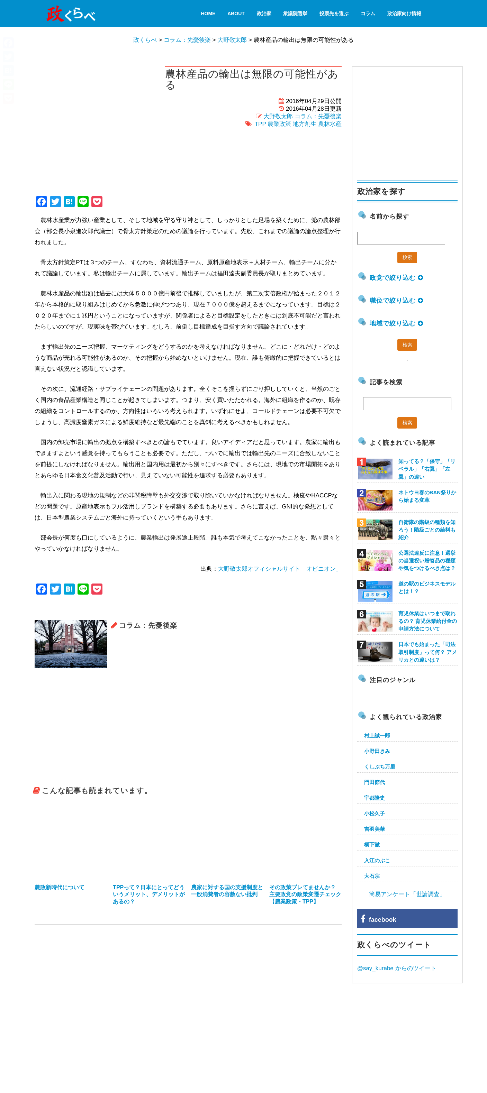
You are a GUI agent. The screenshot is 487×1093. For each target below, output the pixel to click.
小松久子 (374, 813)
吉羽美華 (374, 829)
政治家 (264, 13)
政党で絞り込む (396, 277)
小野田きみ (377, 751)
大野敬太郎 (278, 116)
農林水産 (330, 124)
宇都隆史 (374, 798)
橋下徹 (372, 844)
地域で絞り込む (396, 323)
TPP (260, 124)
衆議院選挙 (295, 13)
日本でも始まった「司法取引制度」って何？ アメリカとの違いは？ (427, 651)
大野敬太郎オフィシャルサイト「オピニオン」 (280, 569)
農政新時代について (59, 887)
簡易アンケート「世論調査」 (407, 894)
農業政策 (279, 124)
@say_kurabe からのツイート (396, 968)
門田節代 (374, 782)
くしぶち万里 (379, 767)
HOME (208, 13)
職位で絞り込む (396, 300)
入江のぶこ (377, 860)
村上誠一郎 (377, 735)
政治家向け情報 (404, 13)
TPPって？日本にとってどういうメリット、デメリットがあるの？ (149, 894)
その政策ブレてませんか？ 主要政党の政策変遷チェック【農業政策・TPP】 (305, 894)
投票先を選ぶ (334, 13)
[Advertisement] (188, 723)
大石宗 (372, 876)
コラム (368, 13)
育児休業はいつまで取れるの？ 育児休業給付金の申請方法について (427, 621)
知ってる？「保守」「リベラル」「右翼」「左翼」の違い (427, 468)
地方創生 (304, 124)
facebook (378, 919)
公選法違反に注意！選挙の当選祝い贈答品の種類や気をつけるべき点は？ (427, 560)
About (236, 13)
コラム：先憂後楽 (318, 116)
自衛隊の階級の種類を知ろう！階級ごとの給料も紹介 (427, 529)
